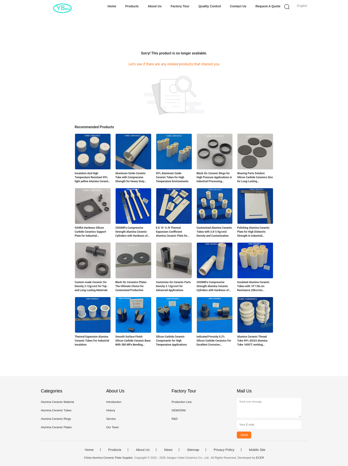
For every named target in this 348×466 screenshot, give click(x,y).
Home (111, 6)
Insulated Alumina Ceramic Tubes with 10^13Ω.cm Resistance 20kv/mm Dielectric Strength (253, 286)
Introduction (113, 402)
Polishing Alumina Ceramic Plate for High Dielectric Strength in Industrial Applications (253, 232)
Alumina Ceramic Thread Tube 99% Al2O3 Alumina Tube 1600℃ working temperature (252, 341)
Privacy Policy (224, 449)
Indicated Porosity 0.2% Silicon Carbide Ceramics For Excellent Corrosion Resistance (214, 341)
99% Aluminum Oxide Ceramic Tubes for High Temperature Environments (172, 177)
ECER (260, 457)
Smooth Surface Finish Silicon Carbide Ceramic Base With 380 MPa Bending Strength (133, 341)
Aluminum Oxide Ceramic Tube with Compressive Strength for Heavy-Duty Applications (130, 177)
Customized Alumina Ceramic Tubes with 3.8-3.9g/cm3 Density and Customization (214, 231)
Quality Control (209, 6)
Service (111, 418)
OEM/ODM (179, 410)
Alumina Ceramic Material (57, 402)
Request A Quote (268, 6)
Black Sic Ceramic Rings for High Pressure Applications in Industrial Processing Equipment (214, 177)
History (110, 410)
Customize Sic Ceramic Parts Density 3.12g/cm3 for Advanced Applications (173, 286)
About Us (155, 6)
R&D (175, 418)
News (168, 449)
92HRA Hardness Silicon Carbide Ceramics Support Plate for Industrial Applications (90, 232)
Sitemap (193, 449)
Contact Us (238, 6)
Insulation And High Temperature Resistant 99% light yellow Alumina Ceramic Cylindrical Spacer (92, 177)
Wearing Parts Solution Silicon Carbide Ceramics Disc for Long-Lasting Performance (255, 177)
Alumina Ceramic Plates (56, 427)
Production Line (182, 402)
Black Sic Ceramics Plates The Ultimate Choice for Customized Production (131, 286)
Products (132, 6)
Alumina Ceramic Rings (56, 418)
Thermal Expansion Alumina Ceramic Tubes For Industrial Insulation (92, 340)
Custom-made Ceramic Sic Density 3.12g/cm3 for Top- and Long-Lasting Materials (91, 286)
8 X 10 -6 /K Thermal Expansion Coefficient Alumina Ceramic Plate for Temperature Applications (172, 232)
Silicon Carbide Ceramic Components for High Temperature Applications (171, 340)
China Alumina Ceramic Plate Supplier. (109, 457)
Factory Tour (180, 6)
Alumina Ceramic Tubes (56, 410)
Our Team (112, 427)
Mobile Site (257, 449)
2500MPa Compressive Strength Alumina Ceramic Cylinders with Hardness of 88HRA (131, 232)
